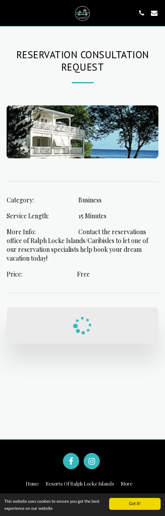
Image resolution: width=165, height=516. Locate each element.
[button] (9, 13)
